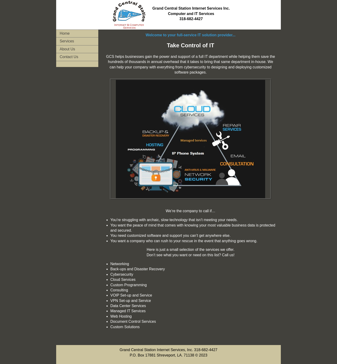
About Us (67, 49)
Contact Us (69, 57)
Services (67, 41)
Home (65, 33)
